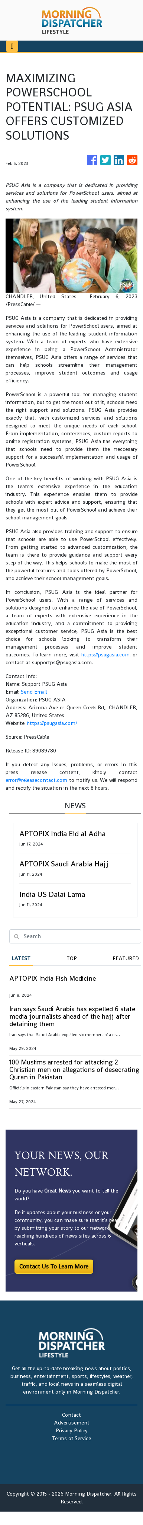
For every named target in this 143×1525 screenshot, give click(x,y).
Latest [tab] (21, 958)
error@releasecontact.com (36, 780)
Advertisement (72, 1422)
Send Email (34, 691)
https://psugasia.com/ (52, 723)
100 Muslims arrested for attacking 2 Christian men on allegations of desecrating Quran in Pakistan (74, 1069)
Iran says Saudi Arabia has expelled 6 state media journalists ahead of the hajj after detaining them (72, 1016)
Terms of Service (71, 1438)
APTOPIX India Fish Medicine (52, 978)
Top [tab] (71, 958)
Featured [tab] (126, 958)
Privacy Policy (72, 1430)
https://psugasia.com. (106, 654)
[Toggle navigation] (12, 46)
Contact (71, 1414)
